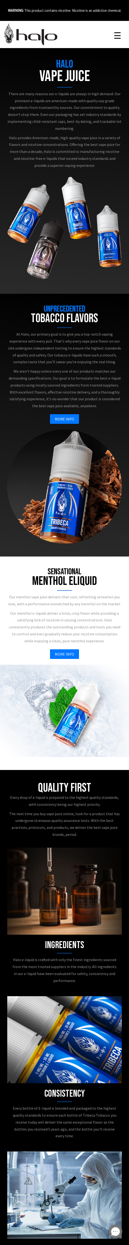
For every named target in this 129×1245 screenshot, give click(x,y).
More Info (64, 419)
